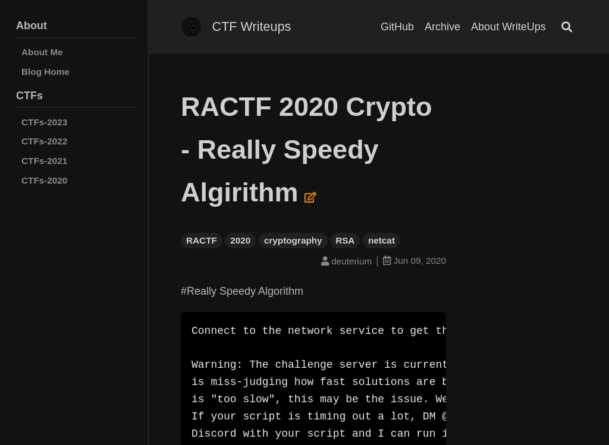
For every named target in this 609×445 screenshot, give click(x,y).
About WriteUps (508, 27)
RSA (344, 240)
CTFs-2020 (44, 180)
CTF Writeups (251, 26)
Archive (442, 27)
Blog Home (45, 72)
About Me (42, 52)
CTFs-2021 (44, 161)
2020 (240, 240)
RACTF (201, 240)
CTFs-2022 (44, 141)
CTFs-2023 (44, 122)
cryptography (293, 240)
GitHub (397, 27)
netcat (381, 240)
